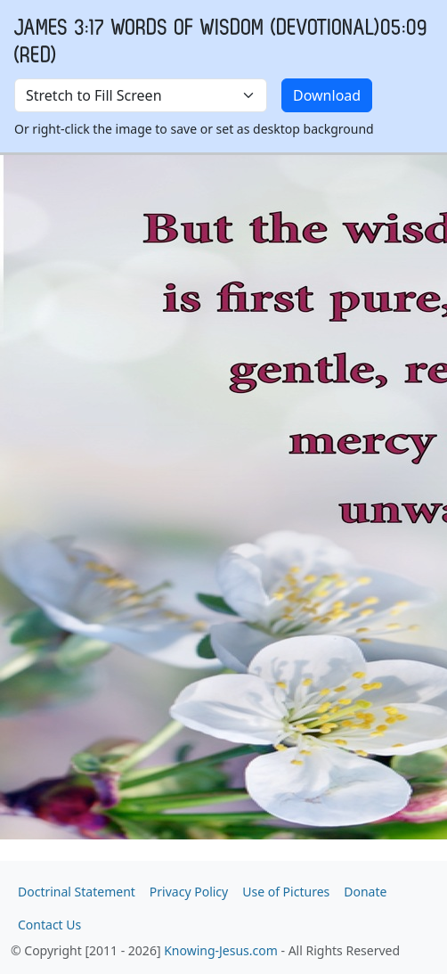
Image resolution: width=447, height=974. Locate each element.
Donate (365, 891)
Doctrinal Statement (76, 891)
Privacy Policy (189, 891)
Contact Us (49, 924)
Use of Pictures (285, 891)
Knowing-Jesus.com (221, 950)
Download (327, 95)
